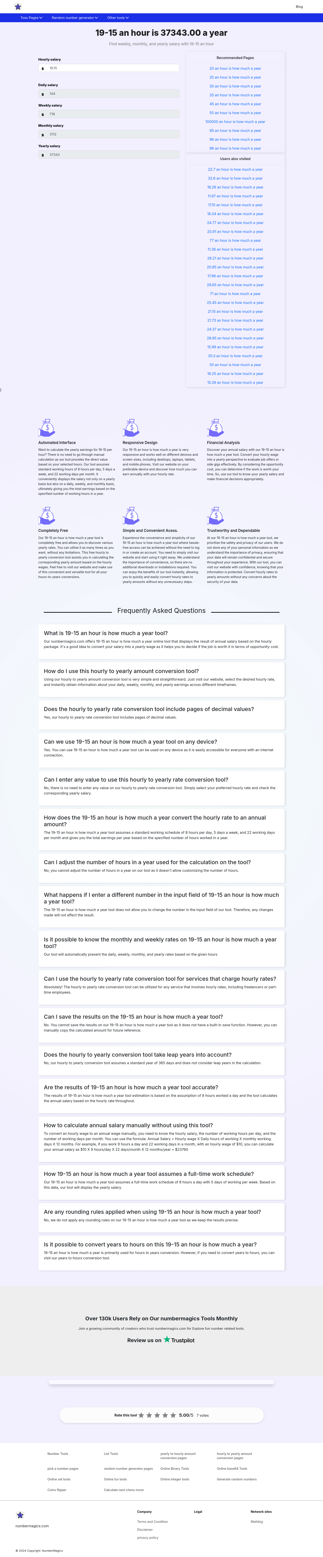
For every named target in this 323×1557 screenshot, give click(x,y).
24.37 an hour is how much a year (235, 329)
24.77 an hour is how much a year (235, 222)
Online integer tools (175, 1479)
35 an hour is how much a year (235, 95)
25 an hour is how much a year (235, 77)
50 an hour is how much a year (235, 365)
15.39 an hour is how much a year (235, 382)
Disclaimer (145, 1529)
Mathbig (257, 1521)
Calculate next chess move (124, 1490)
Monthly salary (51, 125)
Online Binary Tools (175, 1468)
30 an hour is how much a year (235, 86)
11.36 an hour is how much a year (235, 249)
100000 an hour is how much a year (235, 121)
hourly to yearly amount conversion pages (234, 1456)
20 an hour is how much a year (235, 68)
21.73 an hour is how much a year (235, 320)
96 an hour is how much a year (235, 139)
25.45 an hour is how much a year (235, 302)
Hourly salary (49, 59)
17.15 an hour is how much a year (235, 205)
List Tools (111, 1454)
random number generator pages (128, 1468)
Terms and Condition (152, 1521)
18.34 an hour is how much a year (235, 214)
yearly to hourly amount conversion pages (178, 1456)
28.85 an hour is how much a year (235, 338)
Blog (299, 6)
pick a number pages (63, 1468)
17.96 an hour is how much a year (235, 276)
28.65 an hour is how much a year (235, 285)
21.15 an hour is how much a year (235, 311)
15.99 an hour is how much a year (235, 347)
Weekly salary (50, 105)
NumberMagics (52, 1550)
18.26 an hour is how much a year (235, 187)
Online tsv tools (115, 1479)
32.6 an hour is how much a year (235, 178)
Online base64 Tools (232, 1468)
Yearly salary (49, 146)
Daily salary (48, 85)
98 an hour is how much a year (235, 148)
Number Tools (58, 1454)
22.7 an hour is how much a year (235, 169)
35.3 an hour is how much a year (235, 356)
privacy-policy (147, 1537)
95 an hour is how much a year (235, 130)
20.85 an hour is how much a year (235, 267)
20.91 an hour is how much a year (235, 231)
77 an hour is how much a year (235, 240)
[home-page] (18, 6)
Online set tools (59, 1479)
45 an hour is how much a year (235, 104)
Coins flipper (57, 1490)
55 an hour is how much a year (235, 113)
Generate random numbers (237, 1479)
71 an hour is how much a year (235, 293)
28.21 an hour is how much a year (235, 258)
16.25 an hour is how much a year (235, 373)
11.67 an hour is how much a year (235, 196)
